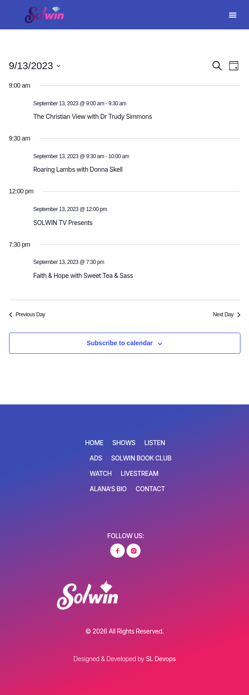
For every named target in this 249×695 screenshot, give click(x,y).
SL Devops (161, 658)
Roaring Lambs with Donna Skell (78, 169)
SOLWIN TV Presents (63, 222)
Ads (95, 458)
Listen (154, 442)
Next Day (226, 314)
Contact (150, 489)
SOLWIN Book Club (141, 458)
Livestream (139, 473)
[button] (233, 15)
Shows (124, 442)
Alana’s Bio (108, 489)
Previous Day (27, 314)
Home (94, 442)
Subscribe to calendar (120, 343)
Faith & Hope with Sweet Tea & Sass (83, 275)
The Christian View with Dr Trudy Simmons (92, 116)
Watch (100, 473)
